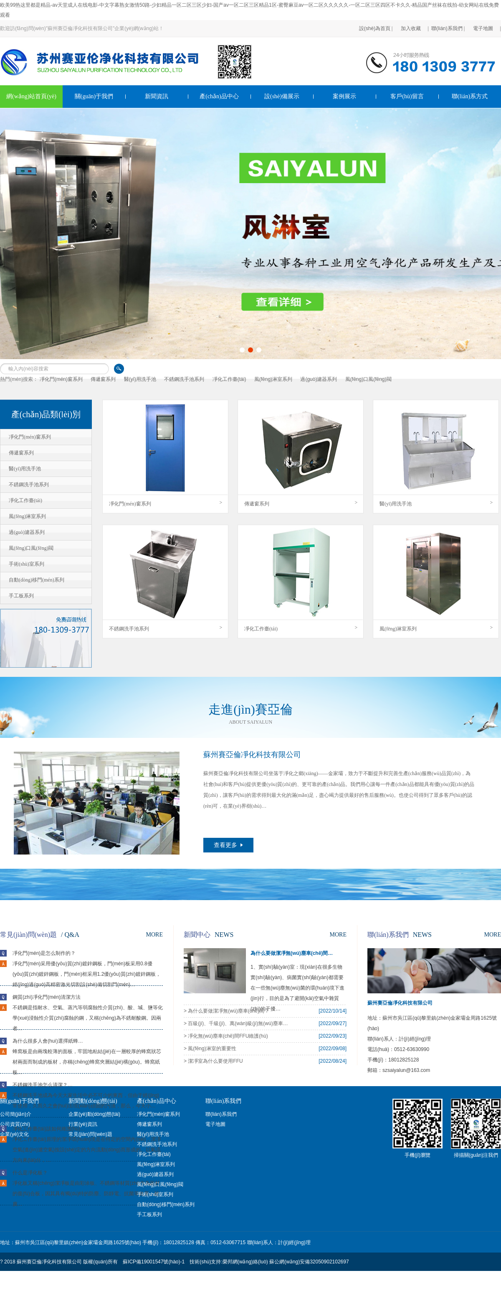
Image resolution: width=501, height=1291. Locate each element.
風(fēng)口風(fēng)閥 (368, 379)
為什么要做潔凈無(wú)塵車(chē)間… (291, 953)
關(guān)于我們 (94, 96)
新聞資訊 (156, 96)
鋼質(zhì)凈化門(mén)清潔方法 (47, 997)
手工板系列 (149, 1214)
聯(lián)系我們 (446, 22)
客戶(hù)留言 (406, 96)
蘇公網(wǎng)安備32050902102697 (309, 1262)
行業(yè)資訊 (82, 1124)
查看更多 (228, 845)
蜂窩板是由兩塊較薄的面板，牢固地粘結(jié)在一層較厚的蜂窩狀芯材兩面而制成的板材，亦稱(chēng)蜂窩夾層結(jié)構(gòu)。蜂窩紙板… (87, 1062)
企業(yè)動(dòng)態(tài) (94, 1114)
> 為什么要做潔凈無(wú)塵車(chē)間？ (226, 1011)
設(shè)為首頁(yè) (375, 22)
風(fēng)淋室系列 (273, 379)
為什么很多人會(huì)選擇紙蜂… (48, 1041)
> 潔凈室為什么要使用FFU (213, 1061)
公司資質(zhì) (15, 1124)
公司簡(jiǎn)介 (15, 1114)
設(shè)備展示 (281, 96)
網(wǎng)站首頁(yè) (31, 96)
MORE (154, 934)
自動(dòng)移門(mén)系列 (166, 1204)
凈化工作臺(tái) (229, 379)
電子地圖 (483, 22)
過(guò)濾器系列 (318, 379)
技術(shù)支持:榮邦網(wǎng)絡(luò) (229, 1262)
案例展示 (344, 96)
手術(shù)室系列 (155, 1194)
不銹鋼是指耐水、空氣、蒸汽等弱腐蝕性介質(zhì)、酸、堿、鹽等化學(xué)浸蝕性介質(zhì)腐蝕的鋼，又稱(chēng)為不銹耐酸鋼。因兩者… (88, 1018)
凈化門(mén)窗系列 (61, 379)
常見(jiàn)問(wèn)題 (90, 1134)
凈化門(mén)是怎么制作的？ (44, 953)
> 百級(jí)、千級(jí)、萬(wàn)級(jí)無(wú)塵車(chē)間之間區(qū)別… (236, 1023)
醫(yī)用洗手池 (140, 379)
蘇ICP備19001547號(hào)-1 (154, 1262)
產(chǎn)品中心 (219, 96)
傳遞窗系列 (103, 379)
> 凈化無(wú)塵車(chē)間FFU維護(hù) (226, 1036)
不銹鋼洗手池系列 (184, 379)
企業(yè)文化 (14, 1134)
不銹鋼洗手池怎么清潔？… (43, 1085)
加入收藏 (411, 22)
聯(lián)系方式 (470, 96)
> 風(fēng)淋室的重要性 (210, 1048)
